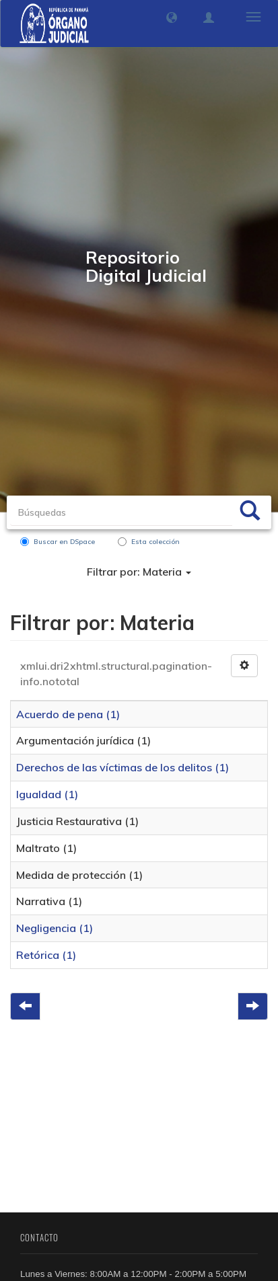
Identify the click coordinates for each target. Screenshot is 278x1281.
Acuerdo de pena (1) (68, 714)
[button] (171, 17)
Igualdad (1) (47, 794)
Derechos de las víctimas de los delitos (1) (122, 767)
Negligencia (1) (54, 928)
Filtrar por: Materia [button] (139, 571)
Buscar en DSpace (57, 541)
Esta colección (149, 541)
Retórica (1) (46, 955)
